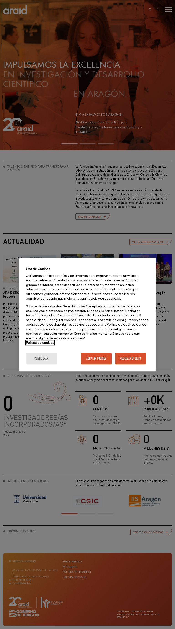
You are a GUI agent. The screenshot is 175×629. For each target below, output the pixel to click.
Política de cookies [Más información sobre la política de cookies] (40, 343)
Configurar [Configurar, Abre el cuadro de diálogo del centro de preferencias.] (41, 358)
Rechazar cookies (130, 358)
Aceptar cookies (96, 358)
